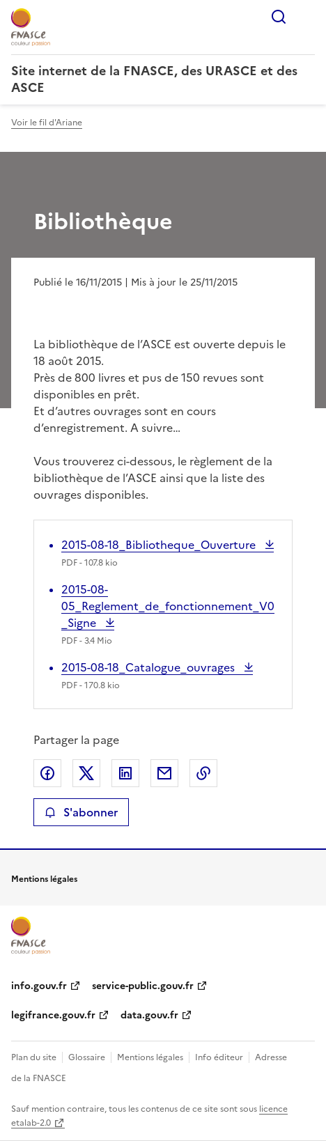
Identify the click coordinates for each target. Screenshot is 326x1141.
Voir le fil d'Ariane (46, 122)
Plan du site (33, 1057)
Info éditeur (219, 1057)
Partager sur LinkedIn (125, 773)
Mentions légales (150, 1057)
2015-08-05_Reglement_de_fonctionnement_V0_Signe (167, 606)
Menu (306, 17)
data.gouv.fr (149, 1015)
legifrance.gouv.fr (53, 1015)
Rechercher (279, 17)
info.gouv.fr (39, 986)
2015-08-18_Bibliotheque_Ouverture (159, 544)
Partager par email (164, 773)
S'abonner (81, 812)
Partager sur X (86, 773)
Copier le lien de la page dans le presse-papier (203, 773)
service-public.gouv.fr (143, 986)
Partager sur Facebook (47, 773)
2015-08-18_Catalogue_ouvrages (149, 667)
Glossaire (86, 1057)
